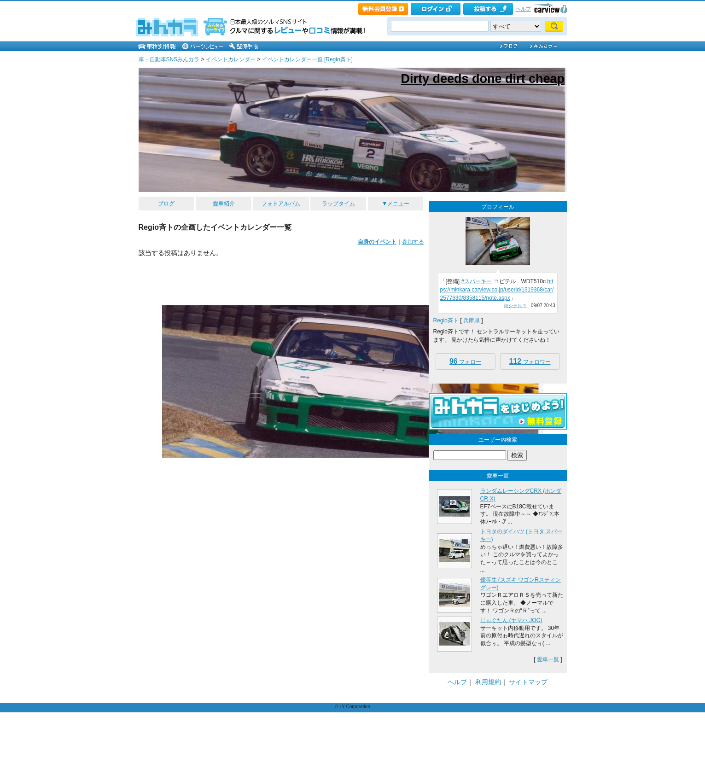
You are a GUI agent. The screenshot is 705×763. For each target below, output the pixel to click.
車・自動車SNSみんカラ (169, 59)
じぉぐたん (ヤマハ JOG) (511, 620)
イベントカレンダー (231, 59)
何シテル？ (515, 305)
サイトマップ (528, 682)
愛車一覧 (548, 659)
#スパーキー (476, 281)
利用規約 (488, 682)
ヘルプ (523, 9)
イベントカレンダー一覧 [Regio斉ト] (307, 59)
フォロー (465, 361)
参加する (413, 242)
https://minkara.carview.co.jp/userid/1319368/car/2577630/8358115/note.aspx (497, 289)
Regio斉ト (446, 320)
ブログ (166, 203)
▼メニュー (395, 203)
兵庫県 (471, 320)
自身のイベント (377, 242)
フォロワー (529, 361)
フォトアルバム (281, 203)
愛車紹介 (224, 203)
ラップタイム (338, 203)
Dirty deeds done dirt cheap (483, 79)
